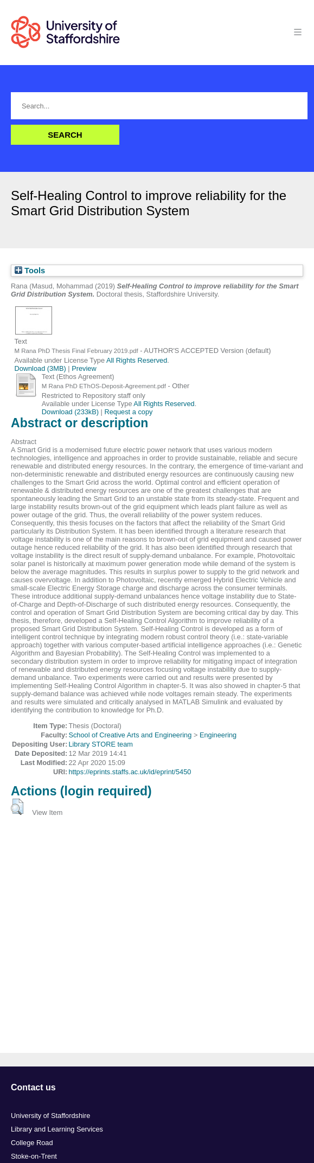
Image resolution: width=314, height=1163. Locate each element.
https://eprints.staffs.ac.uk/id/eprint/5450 (129, 772)
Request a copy (129, 412)
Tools (30, 270)
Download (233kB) (70, 412)
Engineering (218, 735)
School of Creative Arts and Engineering (129, 735)
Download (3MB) (40, 368)
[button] (17, 807)
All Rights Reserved (136, 360)
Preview (84, 368)
